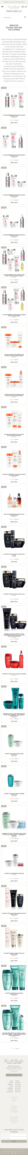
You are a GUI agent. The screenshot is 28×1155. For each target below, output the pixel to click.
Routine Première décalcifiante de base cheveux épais (14, 195)
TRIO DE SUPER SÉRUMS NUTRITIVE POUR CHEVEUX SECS (14, 514)
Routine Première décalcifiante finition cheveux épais (14, 235)
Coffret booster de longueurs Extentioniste (14, 993)
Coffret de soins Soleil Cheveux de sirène (14, 674)
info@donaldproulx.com (14, 1070)
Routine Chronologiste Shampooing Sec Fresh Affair (14, 914)
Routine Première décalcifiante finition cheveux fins (14, 155)
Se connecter (14, 1121)
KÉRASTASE (14, 117)
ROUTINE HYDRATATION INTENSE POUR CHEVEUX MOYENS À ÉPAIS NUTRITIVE (14, 355)
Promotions (14, 1106)
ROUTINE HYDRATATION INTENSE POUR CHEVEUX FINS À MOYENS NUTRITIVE (14, 395)
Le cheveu (14, 1097)
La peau (14, 1099)
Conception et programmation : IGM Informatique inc (14, 1151)
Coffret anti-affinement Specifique (14, 873)
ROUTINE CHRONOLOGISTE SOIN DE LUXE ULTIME (14, 554)
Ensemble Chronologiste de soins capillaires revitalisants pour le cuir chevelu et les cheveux (14, 635)
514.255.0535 (14, 1071)
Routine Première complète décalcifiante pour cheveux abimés (14, 315)
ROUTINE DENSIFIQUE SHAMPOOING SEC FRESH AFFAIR (14, 953)
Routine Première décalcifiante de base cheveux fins (14, 115)
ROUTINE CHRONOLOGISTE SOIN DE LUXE (14, 594)
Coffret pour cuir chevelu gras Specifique (14, 754)
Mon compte (14, 1117)
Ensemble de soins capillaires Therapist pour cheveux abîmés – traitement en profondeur (14, 715)
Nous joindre (14, 1111)
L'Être (14, 1101)
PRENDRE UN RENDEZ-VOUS (14, 11)
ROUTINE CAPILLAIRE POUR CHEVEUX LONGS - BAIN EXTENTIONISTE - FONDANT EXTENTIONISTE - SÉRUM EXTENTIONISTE (14, 1034)
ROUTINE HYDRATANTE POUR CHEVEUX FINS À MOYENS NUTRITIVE (14, 475)
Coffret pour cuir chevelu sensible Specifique (14, 794)
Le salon (14, 1108)
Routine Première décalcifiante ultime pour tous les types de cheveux (14, 275)
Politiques (14, 1110)
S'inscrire (14, 1122)
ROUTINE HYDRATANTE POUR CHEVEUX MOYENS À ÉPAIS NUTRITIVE (14, 435)
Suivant (17, 1048)
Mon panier (14, 1119)
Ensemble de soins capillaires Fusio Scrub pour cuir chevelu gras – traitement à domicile (14, 835)
